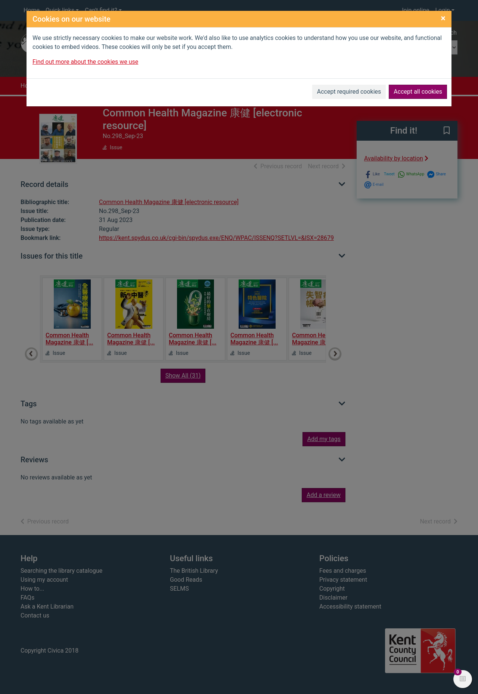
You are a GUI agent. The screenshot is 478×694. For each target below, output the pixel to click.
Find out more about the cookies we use (85, 61)
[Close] (443, 18)
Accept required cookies (349, 91)
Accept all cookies (418, 91)
